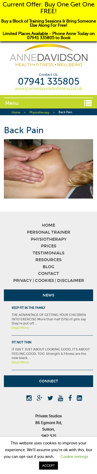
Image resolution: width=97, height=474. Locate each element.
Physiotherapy (39, 112)
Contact (48, 273)
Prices (48, 245)
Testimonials (48, 252)
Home (16, 112)
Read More (20, 328)
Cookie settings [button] (74, 457)
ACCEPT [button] (48, 466)
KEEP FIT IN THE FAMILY (28, 308)
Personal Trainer (48, 232)
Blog (48, 266)
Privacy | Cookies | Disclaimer (48, 280)
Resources (48, 259)
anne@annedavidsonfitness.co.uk (48, 88)
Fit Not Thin (21, 342)
